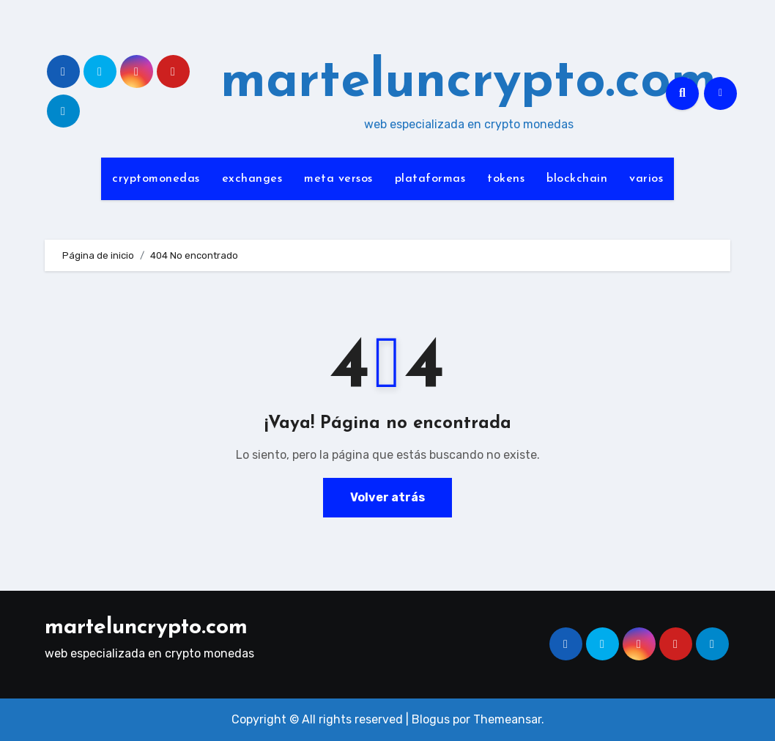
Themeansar (507, 719)
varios (646, 179)
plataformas (430, 179)
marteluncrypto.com (468, 82)
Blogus (431, 719)
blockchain (576, 179)
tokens (505, 179)
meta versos (338, 179)
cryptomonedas (156, 179)
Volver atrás (387, 497)
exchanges (252, 179)
